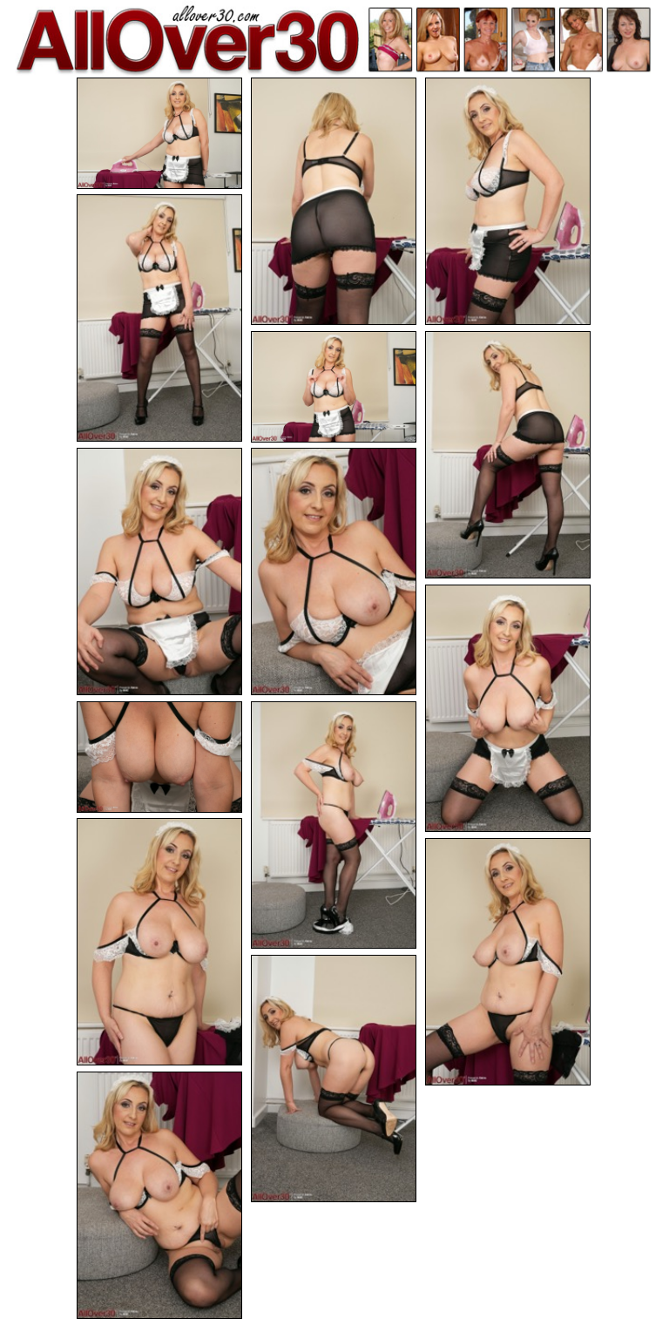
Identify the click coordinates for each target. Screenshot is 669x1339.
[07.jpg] (159, 571)
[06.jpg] (508, 454)
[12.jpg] (159, 941)
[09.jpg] (508, 708)
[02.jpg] (333, 201)
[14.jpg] (333, 1078)
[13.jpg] (508, 961)
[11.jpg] (333, 825)
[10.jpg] (159, 757)
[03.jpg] (508, 201)
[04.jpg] (159, 318)
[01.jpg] (159, 133)
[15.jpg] (159, 1195)
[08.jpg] (333, 571)
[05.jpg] (333, 387)
